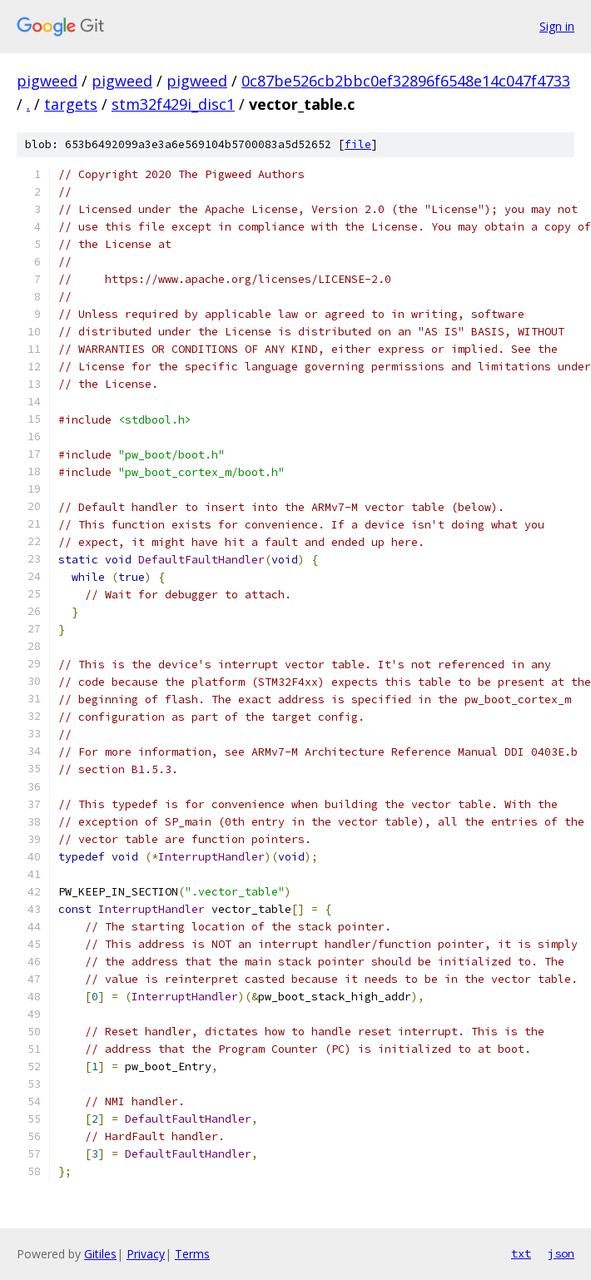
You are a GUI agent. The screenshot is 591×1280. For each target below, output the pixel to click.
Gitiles (100, 1254)
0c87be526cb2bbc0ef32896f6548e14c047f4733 (405, 81)
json (561, 1253)
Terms (192, 1254)
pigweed (47, 81)
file (358, 144)
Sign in (556, 26)
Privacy (146, 1254)
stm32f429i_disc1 (173, 104)
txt (521, 1253)
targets (70, 104)
